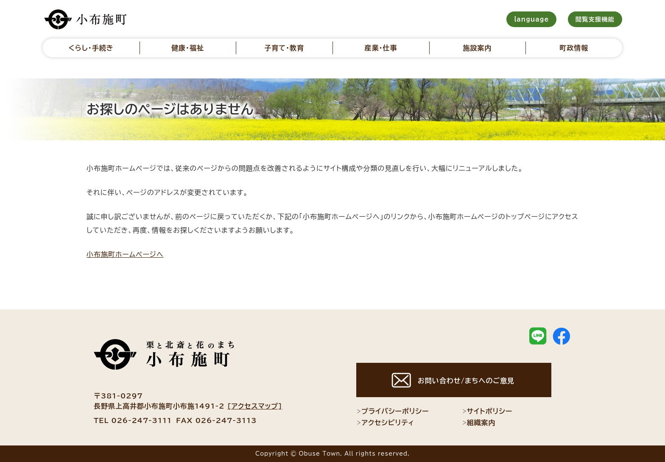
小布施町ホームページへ (125, 254)
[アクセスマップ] (254, 406)
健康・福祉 (187, 48)
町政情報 (573, 48)
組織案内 (479, 422)
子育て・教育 (284, 48)
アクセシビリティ (385, 422)
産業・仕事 (380, 48)
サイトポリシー (487, 411)
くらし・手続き (91, 48)
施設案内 (477, 48)
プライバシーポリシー (392, 411)
